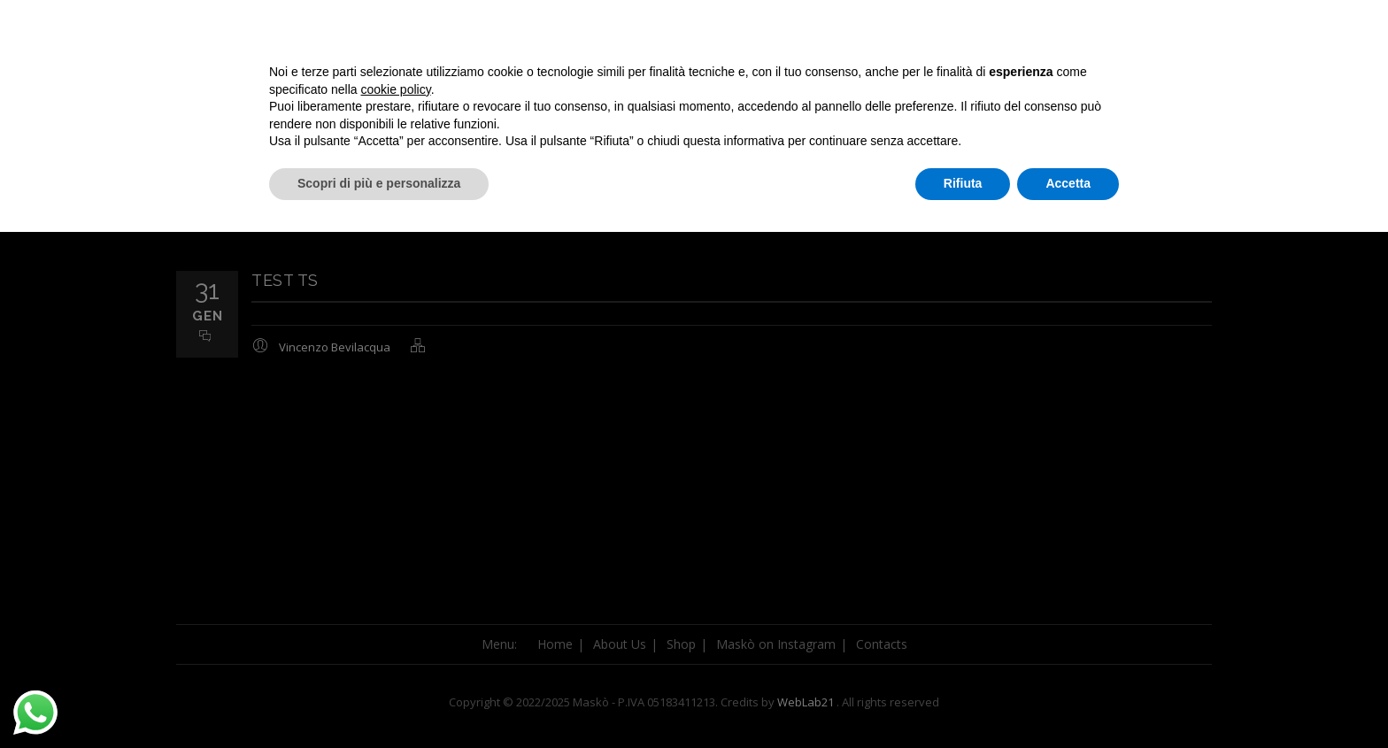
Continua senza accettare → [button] (1037, 552)
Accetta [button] (1068, 699)
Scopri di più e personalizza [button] (378, 699)
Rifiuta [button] (963, 699)
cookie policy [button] (396, 605)
